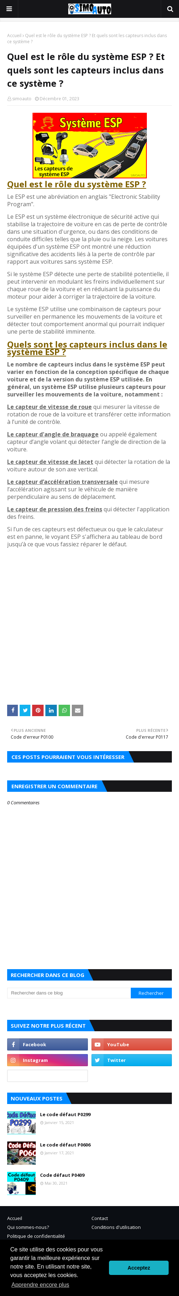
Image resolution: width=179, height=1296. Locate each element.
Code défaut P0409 (62, 1175)
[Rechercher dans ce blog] (69, 993)
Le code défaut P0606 (65, 1144)
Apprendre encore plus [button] (40, 1285)
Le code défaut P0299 (65, 1114)
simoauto (21, 99)
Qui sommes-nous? (28, 1227)
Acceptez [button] (139, 1268)
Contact (99, 1218)
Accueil (14, 35)
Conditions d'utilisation (116, 1227)
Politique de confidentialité (36, 1236)
